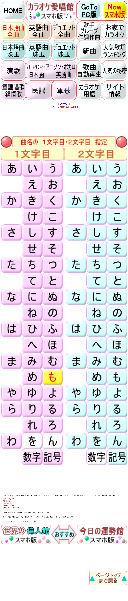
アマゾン (64, 104)
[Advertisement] (50, 121)
